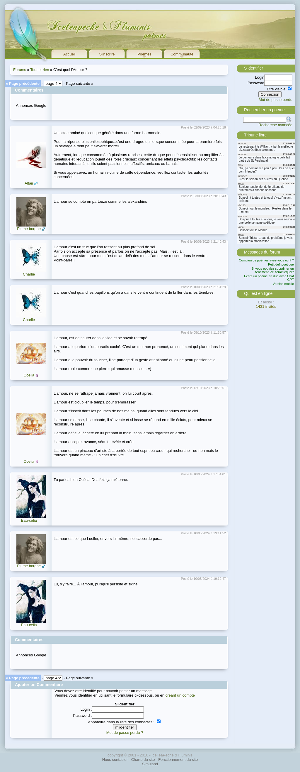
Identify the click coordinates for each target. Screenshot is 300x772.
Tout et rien (39, 69)
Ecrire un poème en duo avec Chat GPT (269, 277)
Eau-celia (29, 520)
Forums (19, 69)
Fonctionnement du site (178, 759)
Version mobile (283, 284)
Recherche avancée (275, 125)
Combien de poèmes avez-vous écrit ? (266, 260)
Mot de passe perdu (275, 99)
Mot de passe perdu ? (124, 732)
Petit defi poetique (281, 264)
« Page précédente (23, 83)
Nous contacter (115, 759)
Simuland (150, 764)
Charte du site (143, 759)
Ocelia (28, 375)
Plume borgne (29, 229)
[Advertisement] (122, 105)
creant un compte (180, 695)
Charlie (29, 274)
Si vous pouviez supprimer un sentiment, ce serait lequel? (273, 270)
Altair (29, 183)
